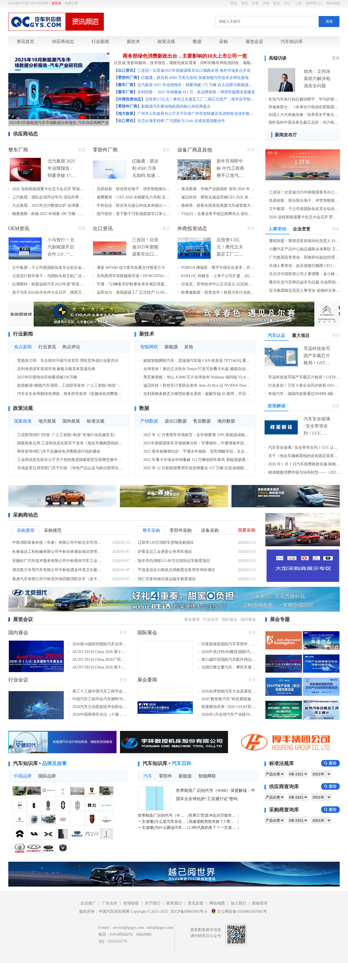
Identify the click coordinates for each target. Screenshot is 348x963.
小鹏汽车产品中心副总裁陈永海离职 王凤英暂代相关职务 (304, 249)
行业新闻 (100, 41)
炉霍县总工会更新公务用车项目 (165, 552)
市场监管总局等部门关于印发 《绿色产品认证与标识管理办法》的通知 (71, 468)
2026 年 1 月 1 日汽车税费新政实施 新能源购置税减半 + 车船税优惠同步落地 (304, 464)
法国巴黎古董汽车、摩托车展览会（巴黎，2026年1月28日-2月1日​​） (228, 667)
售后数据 (202, 421)
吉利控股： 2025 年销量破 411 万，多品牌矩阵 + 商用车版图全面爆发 (196, 92)
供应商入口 (314, 3)
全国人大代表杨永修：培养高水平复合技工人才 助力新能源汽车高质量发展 (304, 115)
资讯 (244, 3)
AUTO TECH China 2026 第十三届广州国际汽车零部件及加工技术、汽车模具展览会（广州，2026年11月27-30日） (99, 667)
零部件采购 (181, 530)
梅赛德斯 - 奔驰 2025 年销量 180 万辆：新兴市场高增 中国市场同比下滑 (49, 214)
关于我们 (152, 903)
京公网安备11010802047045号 (239, 911)
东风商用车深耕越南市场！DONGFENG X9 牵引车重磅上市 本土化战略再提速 (133, 276)
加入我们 (238, 903)
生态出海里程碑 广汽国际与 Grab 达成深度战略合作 (181, 121)
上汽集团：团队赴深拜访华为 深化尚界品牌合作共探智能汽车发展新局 (49, 197)
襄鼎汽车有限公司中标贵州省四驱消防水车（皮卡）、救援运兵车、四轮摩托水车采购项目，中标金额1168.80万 (58, 579)
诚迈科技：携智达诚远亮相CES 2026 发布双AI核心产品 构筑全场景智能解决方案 (218, 197)
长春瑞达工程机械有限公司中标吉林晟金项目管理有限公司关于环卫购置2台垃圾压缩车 (58, 552)
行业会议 (210, 619)
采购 (266, 3)
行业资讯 (47, 346)
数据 (197, 41)
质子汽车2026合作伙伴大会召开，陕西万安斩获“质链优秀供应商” (49, 292)
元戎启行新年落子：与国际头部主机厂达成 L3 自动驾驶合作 (49, 276)
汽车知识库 (292, 41)
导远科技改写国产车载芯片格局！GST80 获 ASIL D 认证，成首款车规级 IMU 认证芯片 (304, 377)
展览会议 (254, 41)
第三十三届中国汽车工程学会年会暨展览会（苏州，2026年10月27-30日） (99, 691)
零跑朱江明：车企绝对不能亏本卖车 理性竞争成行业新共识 (68, 361)
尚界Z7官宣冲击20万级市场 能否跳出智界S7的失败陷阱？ (213, 815)
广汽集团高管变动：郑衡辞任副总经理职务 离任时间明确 (304, 257)
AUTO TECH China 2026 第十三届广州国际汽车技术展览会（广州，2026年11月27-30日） (99, 652)
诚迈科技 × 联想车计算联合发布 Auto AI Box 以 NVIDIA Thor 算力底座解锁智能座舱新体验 (197, 385)
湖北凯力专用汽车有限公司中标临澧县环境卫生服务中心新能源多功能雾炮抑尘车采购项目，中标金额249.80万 (58, 570)
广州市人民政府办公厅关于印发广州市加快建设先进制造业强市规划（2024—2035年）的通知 (216, 114)
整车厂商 (18, 150)
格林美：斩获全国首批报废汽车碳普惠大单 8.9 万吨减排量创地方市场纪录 (218, 205)
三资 (298, 3)
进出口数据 (176, 421)
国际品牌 (47, 776)
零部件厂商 (105, 150)
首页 (233, 3)
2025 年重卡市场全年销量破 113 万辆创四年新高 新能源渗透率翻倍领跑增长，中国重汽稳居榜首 (197, 460)
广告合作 (109, 903)
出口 (287, 3)
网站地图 (333, 3)
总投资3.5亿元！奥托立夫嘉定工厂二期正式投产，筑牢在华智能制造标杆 (207, 99)
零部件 (165, 776)
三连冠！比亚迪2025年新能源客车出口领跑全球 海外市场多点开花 (194, 70)
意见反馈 (195, 903)
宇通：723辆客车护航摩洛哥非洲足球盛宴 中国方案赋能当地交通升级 (133, 284)
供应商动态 (63, 41)
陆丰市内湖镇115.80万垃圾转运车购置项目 (174, 561)
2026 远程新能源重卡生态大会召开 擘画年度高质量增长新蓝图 (49, 189)
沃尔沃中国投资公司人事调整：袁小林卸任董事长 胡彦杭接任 (304, 274)
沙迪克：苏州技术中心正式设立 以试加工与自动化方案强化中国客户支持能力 (218, 284)
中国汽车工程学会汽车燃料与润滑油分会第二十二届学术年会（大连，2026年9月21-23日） (99, 699)
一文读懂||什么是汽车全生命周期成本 (162, 821)
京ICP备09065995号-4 (188, 911)
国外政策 (71, 421)
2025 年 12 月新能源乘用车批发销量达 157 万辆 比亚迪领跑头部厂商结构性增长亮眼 (197, 468)
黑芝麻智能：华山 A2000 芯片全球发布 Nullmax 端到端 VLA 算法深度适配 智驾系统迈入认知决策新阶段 (197, 377)
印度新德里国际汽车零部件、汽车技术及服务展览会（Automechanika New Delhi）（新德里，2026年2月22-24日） (228, 644)
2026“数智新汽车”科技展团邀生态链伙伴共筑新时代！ (228, 699)
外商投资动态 (192, 228)
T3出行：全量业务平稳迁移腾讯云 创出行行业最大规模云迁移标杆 (218, 214)
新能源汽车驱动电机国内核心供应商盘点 (176, 106)
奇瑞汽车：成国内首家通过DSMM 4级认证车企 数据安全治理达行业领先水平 (304, 394)
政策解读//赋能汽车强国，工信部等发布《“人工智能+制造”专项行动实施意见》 (71, 385)
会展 (255, 3)
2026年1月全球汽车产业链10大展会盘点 (228, 714)
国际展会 (229, 619)
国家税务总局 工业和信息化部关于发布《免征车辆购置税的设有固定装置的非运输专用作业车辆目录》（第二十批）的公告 (71, 443)
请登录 (56, 3)
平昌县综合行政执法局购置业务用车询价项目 (176, 570)
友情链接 (131, 903)
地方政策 (47, 421)
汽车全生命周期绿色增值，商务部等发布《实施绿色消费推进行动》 (71, 394)
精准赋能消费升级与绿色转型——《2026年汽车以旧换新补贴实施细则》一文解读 (304, 472)
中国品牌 (22, 776)
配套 (276, 3)
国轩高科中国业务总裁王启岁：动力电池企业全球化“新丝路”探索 (304, 122)
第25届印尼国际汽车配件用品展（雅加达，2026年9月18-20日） (228, 659)
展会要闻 (192, 619)
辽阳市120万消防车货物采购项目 (166, 542)
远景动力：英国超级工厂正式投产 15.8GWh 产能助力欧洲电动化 (133, 292)
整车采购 (151, 530)
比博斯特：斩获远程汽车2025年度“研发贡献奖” (49, 284)
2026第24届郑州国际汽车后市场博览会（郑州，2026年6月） (99, 644)
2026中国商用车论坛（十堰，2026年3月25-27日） (99, 714)
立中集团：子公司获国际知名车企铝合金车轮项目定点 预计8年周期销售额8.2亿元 (49, 268)
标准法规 (95, 421)
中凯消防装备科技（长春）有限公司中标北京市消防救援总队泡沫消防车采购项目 (58, 542)
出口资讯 (103, 228)
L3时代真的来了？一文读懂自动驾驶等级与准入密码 (213, 828)
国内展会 (248, 619)
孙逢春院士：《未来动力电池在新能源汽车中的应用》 (304, 107)
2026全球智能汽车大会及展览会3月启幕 (228, 691)
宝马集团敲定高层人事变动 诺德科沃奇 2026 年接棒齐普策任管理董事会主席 (304, 290)
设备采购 (210, 530)
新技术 (133, 41)
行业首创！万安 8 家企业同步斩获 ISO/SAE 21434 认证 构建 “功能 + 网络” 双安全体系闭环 (304, 385)
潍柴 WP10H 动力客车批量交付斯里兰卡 (131, 268)
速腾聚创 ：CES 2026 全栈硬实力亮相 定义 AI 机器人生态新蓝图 (133, 197)
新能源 (171, 346)
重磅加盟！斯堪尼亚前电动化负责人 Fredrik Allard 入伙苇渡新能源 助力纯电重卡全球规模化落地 (304, 241)
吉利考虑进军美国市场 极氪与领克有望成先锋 (56, 369)
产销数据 (149, 421)
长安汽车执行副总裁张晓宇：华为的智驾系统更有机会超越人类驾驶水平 (304, 99)
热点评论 (71, 346)
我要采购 (246, 530)
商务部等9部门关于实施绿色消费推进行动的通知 (58, 451)
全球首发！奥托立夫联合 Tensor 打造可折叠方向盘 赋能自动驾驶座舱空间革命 (197, 369)
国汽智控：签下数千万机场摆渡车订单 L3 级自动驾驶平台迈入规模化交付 (133, 214)
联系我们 (174, 903)
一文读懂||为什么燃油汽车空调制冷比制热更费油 (162, 828)
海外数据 (226, 421)
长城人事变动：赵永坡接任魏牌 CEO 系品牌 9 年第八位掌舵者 (304, 266)
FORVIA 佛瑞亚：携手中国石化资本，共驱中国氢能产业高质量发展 (218, 268)
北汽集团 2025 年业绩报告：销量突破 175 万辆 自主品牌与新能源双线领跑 (200, 85)
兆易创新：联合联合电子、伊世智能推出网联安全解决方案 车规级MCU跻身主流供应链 (133, 189)
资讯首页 (25, 41)
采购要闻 (26, 530)
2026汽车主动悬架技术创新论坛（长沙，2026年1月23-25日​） (99, 707)
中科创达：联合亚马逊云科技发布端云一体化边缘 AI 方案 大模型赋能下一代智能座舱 (133, 205)
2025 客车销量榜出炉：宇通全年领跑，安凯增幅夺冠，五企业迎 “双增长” (197, 451)
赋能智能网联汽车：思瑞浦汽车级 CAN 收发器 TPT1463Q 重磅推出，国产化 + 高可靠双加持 (197, 361)
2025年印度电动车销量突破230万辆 (47, 377)
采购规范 (53, 530)
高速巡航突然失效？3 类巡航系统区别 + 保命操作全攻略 (213, 821)
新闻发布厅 (286, 134)
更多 (336, 58)
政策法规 (166, 41)
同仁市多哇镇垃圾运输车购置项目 (167, 579)
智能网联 (149, 346)
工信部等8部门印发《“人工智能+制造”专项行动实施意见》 (67, 435)
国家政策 (23, 421)
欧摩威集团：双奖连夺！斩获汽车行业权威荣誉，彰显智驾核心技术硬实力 (218, 292)
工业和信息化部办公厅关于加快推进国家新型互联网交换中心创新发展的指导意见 (71, 460)
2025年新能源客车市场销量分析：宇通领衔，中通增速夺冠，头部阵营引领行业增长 (197, 443)
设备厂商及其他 (194, 150)
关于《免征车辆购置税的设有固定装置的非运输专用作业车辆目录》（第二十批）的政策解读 (304, 456)
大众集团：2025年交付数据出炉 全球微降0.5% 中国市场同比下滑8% (49, 205)
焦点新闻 (23, 346)
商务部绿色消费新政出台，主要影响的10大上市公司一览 (185, 56)
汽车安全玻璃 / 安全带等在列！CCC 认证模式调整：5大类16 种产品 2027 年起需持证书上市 (304, 447)
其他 (188, 346)
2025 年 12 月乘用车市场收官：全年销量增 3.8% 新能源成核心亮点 (197, 435)
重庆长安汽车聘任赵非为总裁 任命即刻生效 (304, 282)
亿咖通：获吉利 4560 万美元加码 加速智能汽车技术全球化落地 (195, 78)
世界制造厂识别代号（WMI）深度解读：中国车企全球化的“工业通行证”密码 (215, 794)
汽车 (147, 776)
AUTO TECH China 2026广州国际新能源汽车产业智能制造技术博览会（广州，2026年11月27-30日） (99, 659)
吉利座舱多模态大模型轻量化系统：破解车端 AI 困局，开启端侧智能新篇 (197, 394)
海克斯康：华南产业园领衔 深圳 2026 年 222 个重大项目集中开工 (218, 189)
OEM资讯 (18, 228)
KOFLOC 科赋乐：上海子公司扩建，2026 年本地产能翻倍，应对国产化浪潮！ (218, 276)
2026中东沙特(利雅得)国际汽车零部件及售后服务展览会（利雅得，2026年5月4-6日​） (228, 652)
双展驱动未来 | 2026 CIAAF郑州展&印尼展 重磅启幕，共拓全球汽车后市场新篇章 (228, 707)
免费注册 (71, 3)
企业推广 (88, 903)
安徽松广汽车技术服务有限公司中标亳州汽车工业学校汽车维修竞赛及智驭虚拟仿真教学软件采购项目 (58, 561)
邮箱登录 (260, 903)
